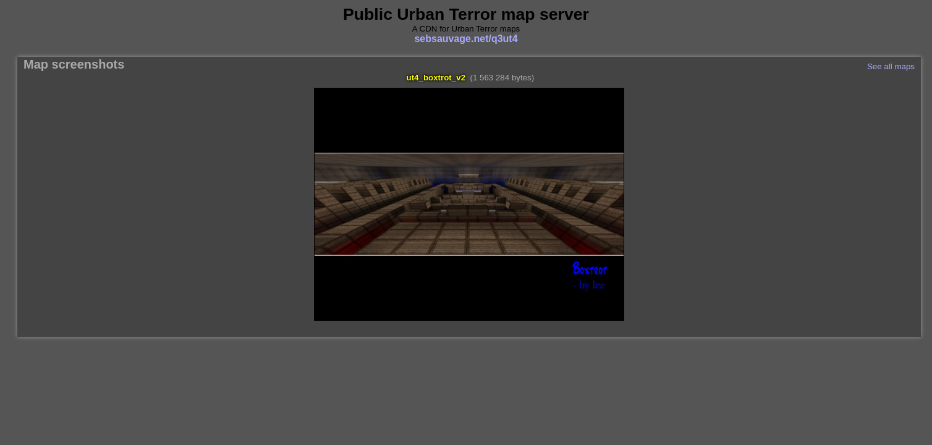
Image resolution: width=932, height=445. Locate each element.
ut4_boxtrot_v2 (436, 77)
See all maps (891, 66)
